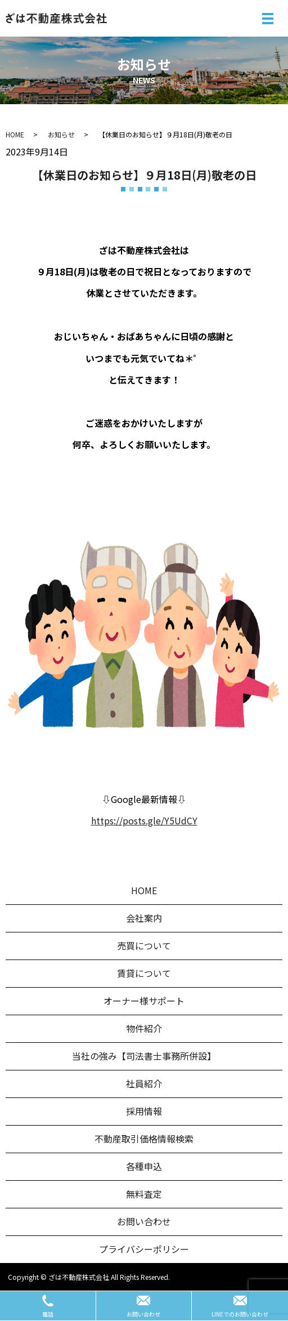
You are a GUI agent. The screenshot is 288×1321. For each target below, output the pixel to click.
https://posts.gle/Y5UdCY (144, 820)
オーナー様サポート (144, 1000)
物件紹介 (144, 1028)
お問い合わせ (144, 1221)
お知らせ (61, 134)
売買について (144, 945)
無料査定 (144, 1193)
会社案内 (144, 918)
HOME (15, 134)
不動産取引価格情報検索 (144, 1138)
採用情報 (144, 1111)
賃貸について (144, 973)
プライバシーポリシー (144, 1249)
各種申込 (144, 1166)
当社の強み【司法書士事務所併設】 (144, 1056)
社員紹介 (144, 1083)
